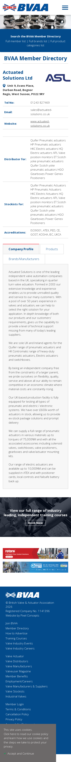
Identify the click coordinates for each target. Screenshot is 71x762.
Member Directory (17, 628)
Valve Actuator (15, 656)
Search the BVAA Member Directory (35, 36)
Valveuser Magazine (18, 671)
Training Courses (16, 638)
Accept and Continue (20, 753)
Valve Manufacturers (19, 666)
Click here (10, 734)
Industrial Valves (16, 696)
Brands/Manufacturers (24, 259)
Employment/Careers (19, 681)
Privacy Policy (14, 719)
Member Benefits (17, 676)
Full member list (16, 41)
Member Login (15, 704)
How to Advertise (16, 633)
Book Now (35, 523)
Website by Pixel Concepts (22, 615)
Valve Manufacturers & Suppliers (27, 686)
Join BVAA (12, 623)
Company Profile (21, 249)
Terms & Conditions (18, 709)
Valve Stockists (15, 691)
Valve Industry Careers (20, 648)
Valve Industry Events (19, 643)
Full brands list (38, 41)
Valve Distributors (17, 661)
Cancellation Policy (17, 714)
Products (52, 249)
